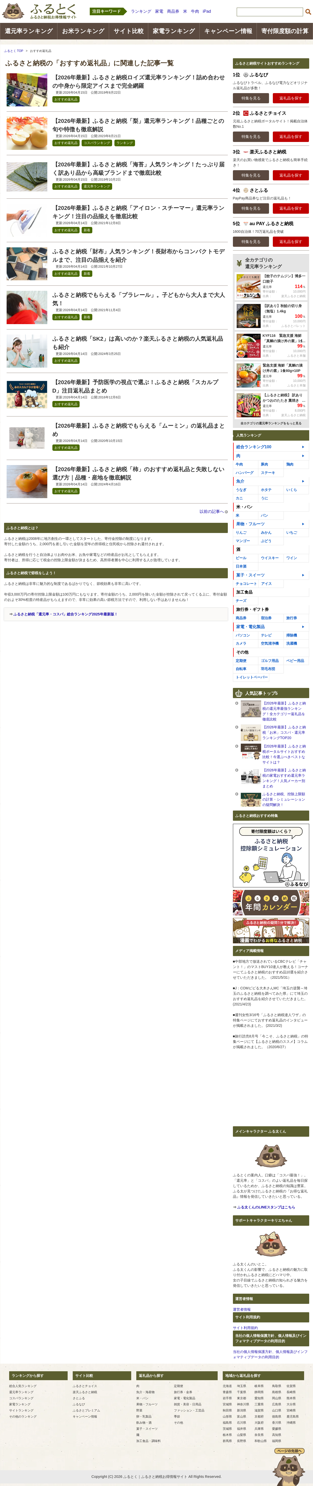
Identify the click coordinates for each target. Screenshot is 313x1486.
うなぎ (241, 490)
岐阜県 (259, 1386)
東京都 (241, 1398)
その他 (242, 652)
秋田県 (227, 1410)
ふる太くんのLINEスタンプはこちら (266, 1207)
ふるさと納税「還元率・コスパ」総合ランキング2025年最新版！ (65, 614)
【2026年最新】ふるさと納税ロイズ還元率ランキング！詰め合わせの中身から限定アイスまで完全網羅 (138, 81)
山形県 (227, 1416)
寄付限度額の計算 (284, 31)
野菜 (139, 1410)
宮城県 (227, 1404)
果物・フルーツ (250, 524)
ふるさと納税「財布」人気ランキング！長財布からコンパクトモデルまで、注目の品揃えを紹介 (138, 255)
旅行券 (291, 618)
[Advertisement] (47, 659)
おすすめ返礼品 (66, 99)
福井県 (241, 1429)
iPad (207, 11)
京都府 (259, 1416)
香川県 (276, 1422)
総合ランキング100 (254, 447)
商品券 (173, 11)
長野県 (241, 1441)
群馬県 (227, 1441)
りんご (241, 532)
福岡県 (276, 1441)
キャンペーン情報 (228, 31)
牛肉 (195, 11)
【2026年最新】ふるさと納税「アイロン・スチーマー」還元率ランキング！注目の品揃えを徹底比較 (138, 212)
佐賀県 (291, 1386)
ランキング (141, 11)
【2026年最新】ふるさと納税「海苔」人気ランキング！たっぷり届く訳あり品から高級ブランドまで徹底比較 (138, 168)
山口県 (276, 1410)
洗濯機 (291, 643)
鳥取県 (276, 1386)
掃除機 (291, 635)
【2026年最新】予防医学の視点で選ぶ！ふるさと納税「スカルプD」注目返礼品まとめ (135, 386)
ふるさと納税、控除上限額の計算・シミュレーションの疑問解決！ (283, 799)
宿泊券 (266, 618)
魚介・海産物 (145, 1392)
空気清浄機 (270, 643)
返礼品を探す (290, 98)
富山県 (241, 1416)
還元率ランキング (29, 31)
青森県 (227, 1392)
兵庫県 (259, 1429)
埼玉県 (241, 1386)
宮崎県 (291, 1410)
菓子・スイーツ (250, 575)
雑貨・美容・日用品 (187, 1404)
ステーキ (268, 473)
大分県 (291, 1404)
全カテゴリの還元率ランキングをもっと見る (271, 423)
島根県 (276, 1392)
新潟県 (241, 1410)
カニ (239, 498)
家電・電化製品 (250, 627)
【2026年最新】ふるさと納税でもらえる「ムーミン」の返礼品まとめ (138, 430)
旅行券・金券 (183, 1392)
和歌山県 (261, 1441)
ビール (241, 558)
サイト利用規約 (245, 1328)
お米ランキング (83, 31)
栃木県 (227, 1435)
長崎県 (291, 1392)
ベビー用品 (295, 661)
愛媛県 (276, 1429)
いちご (291, 532)
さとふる (79, 1398)
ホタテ (266, 490)
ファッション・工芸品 (189, 1410)
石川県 (241, 1422)
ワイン (291, 558)
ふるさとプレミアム (86, 1410)
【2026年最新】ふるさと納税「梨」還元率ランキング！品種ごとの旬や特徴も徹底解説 (138, 125)
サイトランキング (21, 1410)
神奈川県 (243, 1404)
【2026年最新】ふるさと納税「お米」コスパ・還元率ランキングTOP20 (284, 732)
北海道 (227, 1386)
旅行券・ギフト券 (252, 609)
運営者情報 (242, 1309)
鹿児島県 (293, 1416)
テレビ (266, 635)
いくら (291, 490)
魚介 (240, 481)
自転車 (241, 669)
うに (264, 498)
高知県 (276, 1435)
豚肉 (264, 464)
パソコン (243, 635)
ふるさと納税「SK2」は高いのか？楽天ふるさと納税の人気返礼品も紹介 (137, 343)
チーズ (241, 601)
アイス (266, 584)
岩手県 (227, 1398)
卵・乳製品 (144, 1416)
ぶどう (266, 541)
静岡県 (259, 1392)
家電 (159, 11)
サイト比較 (129, 31)
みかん (266, 532)
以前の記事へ (212, 511)
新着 (87, 230)
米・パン (244, 507)
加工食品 (244, 592)
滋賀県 (259, 1410)
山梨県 (241, 1435)
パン (264, 515)
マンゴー (243, 541)
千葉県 (241, 1392)
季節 (177, 1416)
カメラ (241, 643)
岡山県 (276, 1398)
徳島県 (276, 1416)
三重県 (259, 1404)
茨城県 (227, 1429)
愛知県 (259, 1398)
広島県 (276, 1404)
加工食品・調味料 (148, 1441)
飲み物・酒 (144, 1422)
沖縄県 (291, 1422)
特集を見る (251, 98)
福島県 (227, 1422)
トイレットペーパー (252, 677)
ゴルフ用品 (270, 661)
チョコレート (246, 584)
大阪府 (259, 1422)
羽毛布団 (268, 669)
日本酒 (241, 566)
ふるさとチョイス (85, 1386)
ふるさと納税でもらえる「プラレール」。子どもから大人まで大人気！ (138, 299)
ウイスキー (270, 558)
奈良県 (259, 1435)
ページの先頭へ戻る (289, 1467)
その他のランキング (23, 1416)
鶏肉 (289, 464)
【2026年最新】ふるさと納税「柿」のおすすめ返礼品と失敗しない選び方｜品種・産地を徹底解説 (138, 473)
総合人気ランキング (23, 1386)
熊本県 (291, 1398)
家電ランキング (174, 31)
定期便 (241, 661)
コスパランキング (97, 143)
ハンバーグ (245, 473)
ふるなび (79, 1404)
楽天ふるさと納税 (85, 1392)
